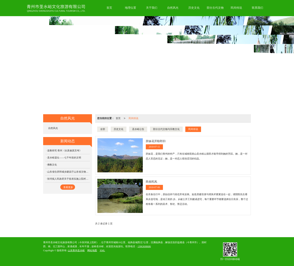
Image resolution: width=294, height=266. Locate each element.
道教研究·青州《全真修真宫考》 (64, 150)
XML (102, 250)
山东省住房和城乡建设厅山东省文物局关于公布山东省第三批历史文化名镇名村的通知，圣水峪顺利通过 (68, 171)
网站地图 (92, 250)
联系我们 (257, 7)
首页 (109, 7)
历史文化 (194, 7)
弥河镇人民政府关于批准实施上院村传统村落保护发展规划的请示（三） (68, 178)
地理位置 (130, 7)
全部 (102, 129)
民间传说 (236, 7)
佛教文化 (52, 164)
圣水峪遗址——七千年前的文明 (64, 157)
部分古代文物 (215, 7)
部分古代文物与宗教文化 (166, 129)
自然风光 (172, 7)
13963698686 (144, 246)
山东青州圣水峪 (76, 250)
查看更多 (68, 187)
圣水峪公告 (138, 129)
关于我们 (151, 7)
